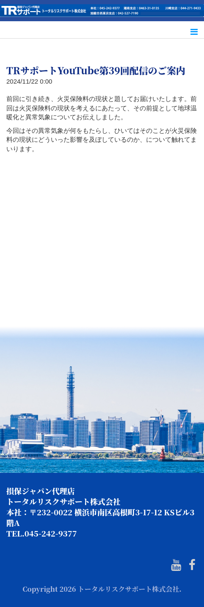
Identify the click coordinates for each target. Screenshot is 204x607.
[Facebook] (192, 565)
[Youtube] (176, 565)
